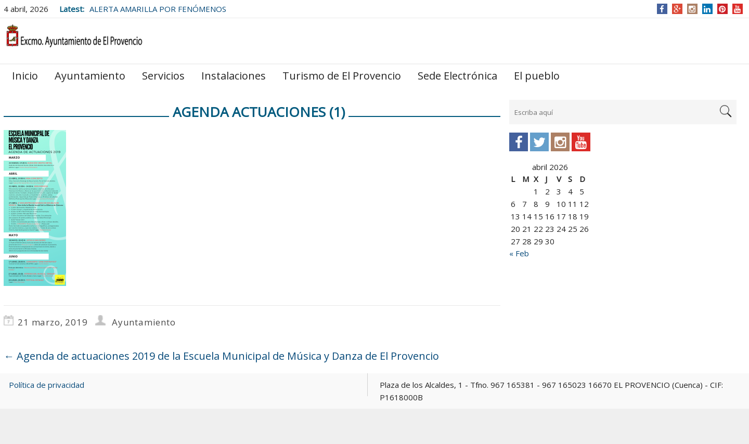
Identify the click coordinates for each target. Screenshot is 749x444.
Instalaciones (233, 76)
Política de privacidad (46, 385)
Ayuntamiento (90, 76)
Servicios (163, 76)
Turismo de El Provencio (341, 76)
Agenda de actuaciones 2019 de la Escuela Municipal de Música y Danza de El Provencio (221, 356)
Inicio (25, 76)
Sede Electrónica (457, 76)
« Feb (519, 253)
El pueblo (537, 76)
